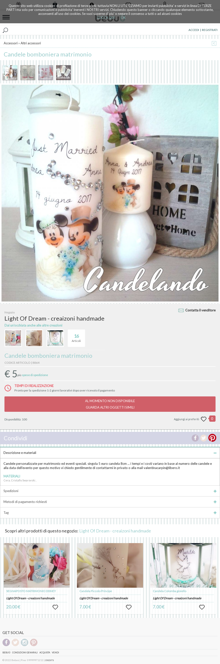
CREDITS (49, 660)
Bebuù (6, 652)
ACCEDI (194, 30)
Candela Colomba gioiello (169, 591)
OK (123, 18)
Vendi (55, 652)
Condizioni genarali (25, 652)
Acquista (44, 652)
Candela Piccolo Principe (95, 591)
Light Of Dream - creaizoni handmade (115, 530)
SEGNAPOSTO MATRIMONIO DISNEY (31, 591)
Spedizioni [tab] (110, 491)
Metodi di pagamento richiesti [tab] (110, 502)
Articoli (76, 336)
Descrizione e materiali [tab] (110, 453)
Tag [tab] (110, 513)
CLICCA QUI (106, 18)
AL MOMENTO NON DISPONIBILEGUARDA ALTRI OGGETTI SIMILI (110, 404)
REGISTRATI (210, 30)
